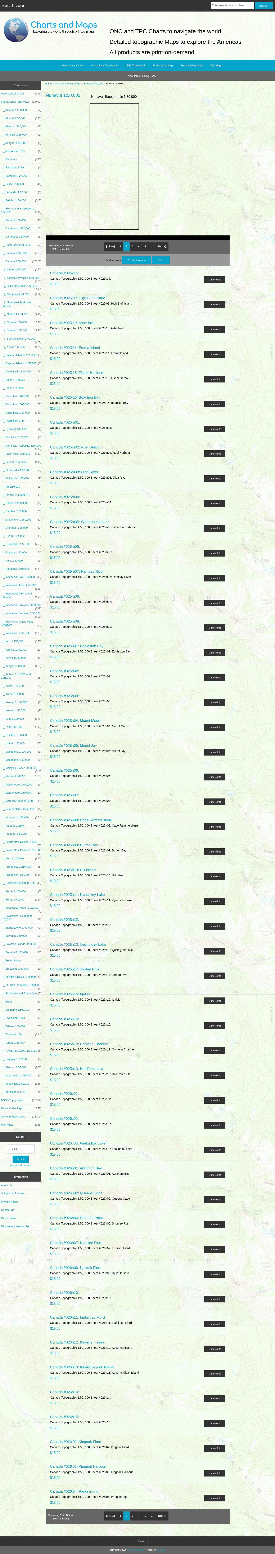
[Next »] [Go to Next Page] (161, 246)
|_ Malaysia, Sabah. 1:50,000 (21, 769)
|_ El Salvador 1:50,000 (21, 470)
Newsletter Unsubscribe (15, 1226)
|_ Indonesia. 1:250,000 (21, 633)
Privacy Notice (9, 1201)
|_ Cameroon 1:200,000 (21, 245)
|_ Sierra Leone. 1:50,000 (21, 927)
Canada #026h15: (64, 1417)
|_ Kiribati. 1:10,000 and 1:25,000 (21, 676)
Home (6, 5)
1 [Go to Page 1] (120, 246)
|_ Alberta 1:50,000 (21, 269)
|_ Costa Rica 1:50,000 (21, 413)
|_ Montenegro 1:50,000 (21, 792)
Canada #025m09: (65, 621)
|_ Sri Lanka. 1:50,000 (21, 968)
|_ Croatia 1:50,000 (21, 421)
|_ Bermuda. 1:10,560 (21, 192)
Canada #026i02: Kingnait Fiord (75, 1442)
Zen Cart (161, 1550)
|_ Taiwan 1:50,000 (21, 1026)
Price (160, 260)
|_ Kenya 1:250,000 (21, 658)
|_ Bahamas (21, 159)
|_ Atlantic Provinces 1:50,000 (21, 279)
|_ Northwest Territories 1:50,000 (21, 304)
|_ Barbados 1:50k (21, 167)
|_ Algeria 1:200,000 (21, 126)
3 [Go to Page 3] (132, 246)
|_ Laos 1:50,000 (21, 727)
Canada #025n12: (64, 919)
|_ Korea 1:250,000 (21, 686)
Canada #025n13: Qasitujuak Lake (78, 944)
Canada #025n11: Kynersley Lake (77, 895)
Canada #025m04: (65, 497)
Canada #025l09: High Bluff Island (77, 298)
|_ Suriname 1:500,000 (21, 1009)
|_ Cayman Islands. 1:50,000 (21, 363)
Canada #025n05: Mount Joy (73, 745)
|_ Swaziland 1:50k (21, 1018)
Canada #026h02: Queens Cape (76, 1193)
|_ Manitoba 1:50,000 (21, 294)
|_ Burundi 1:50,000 (21, 220)
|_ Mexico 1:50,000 (21, 776)
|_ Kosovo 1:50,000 (21, 710)
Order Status (8, 1218)
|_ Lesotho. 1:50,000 (21, 735)
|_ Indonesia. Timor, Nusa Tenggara (21, 623)
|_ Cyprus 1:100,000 (21, 429)
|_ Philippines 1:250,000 (21, 866)
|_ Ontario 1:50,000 (21, 322)
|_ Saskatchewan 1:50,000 (21, 339)
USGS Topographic (135, 65)
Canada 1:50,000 (93, 83)
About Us (6, 1185)
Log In (20, 5)
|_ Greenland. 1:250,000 (21, 519)
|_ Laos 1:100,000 (21, 719)
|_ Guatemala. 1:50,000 (21, 544)
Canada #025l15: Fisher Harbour (76, 373)
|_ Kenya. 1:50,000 (21, 666)
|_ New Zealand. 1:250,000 (21, 809)
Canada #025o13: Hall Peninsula (76, 1069)
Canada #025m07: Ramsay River (77, 571)
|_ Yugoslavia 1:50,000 (21, 1083)
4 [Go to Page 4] (139, 246)
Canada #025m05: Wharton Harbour (79, 522)
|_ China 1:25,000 (21, 388)
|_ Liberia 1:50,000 (21, 743)
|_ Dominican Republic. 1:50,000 (21, 447)
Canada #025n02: (64, 671)
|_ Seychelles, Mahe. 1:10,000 (21, 909)
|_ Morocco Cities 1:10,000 (21, 801)
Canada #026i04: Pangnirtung (74, 1491)
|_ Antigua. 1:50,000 (21, 143)
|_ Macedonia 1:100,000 (21, 751)
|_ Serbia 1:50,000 (21, 899)
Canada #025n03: (64, 696)
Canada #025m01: (65, 422)
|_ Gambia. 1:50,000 (21, 511)
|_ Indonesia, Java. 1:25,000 (21, 586)
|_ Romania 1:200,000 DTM (21, 883)
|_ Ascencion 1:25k (21, 151)
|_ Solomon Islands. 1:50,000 (21, 945)
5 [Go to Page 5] (145, 246)
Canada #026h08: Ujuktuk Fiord (76, 1268)
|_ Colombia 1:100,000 (21, 396)
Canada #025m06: (65, 546)
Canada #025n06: (64, 770)
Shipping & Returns (12, 1193)
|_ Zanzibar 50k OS (21, 1092)
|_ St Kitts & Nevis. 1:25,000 (21, 977)
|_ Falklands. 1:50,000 (21, 478)
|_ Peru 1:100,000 (21, 858)
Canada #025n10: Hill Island (73, 870)
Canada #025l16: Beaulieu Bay (75, 397)
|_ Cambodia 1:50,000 (21, 236)
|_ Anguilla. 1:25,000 (21, 134)
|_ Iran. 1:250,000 (21, 641)
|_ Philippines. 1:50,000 (21, 875)
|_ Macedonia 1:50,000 (21, 760)
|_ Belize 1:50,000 (21, 184)
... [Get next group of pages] (152, 246)
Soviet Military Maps (192, 65)
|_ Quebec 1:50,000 (21, 330)
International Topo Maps (68, 83)
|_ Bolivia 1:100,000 (21, 200)
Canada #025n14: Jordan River (75, 969)
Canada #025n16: (64, 1019)
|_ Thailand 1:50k (21, 1034)
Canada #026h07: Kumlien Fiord (76, 1243)
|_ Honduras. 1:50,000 (21, 569)
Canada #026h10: (64, 1292)
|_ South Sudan (21, 960)
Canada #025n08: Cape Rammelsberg (81, 820)
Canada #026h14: (64, 1392)
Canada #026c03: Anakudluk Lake (77, 1143)
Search (20, 1136)
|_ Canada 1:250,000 (21, 253)
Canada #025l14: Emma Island (75, 348)
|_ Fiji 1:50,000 (21, 486)
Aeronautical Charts (73, 65)
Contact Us (7, 1210)
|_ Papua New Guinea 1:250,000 (21, 851)
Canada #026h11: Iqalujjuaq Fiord (77, 1317)
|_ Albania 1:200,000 (21, 110)
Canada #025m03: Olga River (74, 472)
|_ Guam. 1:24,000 (21, 536)
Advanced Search (20, 1165)
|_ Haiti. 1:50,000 (21, 560)
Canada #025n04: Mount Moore (76, 720)
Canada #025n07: (64, 795)
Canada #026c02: (64, 1118)
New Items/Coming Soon (142, 76)
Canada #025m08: (65, 596)
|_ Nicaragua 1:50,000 (21, 817)
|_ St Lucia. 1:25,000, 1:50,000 (21, 986)
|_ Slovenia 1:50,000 (21, 936)
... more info (214, 279)
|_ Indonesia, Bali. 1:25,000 (21, 577)
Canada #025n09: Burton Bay (74, 845)
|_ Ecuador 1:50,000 (21, 462)
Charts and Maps (135, 1550)
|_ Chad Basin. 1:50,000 (21, 371)
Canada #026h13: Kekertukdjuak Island (82, 1367)
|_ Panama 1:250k (21, 825)
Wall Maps (216, 65)
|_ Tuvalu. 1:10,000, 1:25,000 (21, 1051)
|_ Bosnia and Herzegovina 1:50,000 (21, 210)
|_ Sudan (21, 1001)
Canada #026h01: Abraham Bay (76, 1168)
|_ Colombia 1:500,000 (21, 404)
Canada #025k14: (64, 273)
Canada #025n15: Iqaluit (70, 994)
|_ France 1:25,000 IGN (21, 495)
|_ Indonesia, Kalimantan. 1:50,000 (21, 595)
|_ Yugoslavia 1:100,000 (21, 1075)
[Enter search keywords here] (232, 5)
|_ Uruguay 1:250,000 (21, 1059)
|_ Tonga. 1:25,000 (21, 1042)
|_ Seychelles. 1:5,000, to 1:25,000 (21, 917)
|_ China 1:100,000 (21, 380)
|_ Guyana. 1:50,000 (21, 552)
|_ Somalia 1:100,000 (21, 952)
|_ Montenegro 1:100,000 (21, 784)
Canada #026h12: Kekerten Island (77, 1342)
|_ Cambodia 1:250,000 (21, 228)
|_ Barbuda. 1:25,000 (21, 176)
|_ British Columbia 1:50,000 (21, 287)
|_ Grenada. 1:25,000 (21, 528)
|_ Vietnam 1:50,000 (21, 1067)
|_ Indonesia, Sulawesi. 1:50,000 (21, 606)
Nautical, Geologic (163, 65)
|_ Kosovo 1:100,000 (21, 702)
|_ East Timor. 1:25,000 (21, 454)
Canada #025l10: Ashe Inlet (72, 323)
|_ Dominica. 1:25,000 (21, 437)
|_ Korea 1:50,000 (21, 694)
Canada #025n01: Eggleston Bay (76, 646)
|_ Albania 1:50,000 (21, 118)
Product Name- (137, 260)
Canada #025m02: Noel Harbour (76, 447)
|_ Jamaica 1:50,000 (21, 649)
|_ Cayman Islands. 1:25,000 (21, 355)
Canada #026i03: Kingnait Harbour (78, 1466)
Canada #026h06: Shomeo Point (76, 1218)
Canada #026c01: (64, 1094)
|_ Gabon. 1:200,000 (21, 503)
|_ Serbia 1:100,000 (21, 891)
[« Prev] (110, 246)
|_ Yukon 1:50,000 (21, 347)
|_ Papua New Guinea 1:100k (21, 843)
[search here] (21, 1149)
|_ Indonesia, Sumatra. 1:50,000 (21, 614)
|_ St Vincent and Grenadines (21, 993)
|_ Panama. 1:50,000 (21, 834)
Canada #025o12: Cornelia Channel (79, 1044)
